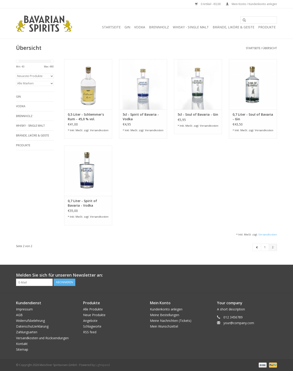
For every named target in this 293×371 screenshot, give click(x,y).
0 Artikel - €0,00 (208, 4)
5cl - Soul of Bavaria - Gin (198, 114)
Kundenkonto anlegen (166, 309)
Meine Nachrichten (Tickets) (170, 320)
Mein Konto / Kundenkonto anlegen (251, 4)
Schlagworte (92, 326)
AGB (19, 315)
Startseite (111, 27)
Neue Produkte (94, 315)
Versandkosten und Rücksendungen (42, 338)
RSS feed (89, 332)
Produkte (267, 27)
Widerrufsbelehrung (30, 320)
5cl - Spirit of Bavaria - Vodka (141, 116)
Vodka (139, 27)
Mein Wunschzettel (164, 326)
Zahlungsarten (26, 332)
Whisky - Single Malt (191, 27)
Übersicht (270, 48)
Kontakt (22, 344)
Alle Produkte (93, 309)
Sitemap (22, 349)
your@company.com (238, 323)
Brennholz (159, 27)
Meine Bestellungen (164, 315)
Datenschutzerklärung (32, 326)
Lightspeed (102, 365)
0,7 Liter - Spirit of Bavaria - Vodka (82, 203)
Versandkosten (99, 130)
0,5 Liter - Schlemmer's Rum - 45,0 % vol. (86, 116)
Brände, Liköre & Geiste (233, 27)
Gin (127, 27)
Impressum (24, 309)
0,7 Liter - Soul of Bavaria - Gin (253, 116)
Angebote (90, 320)
